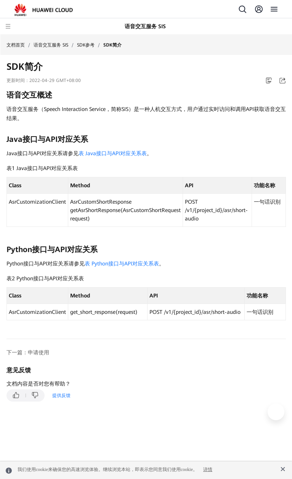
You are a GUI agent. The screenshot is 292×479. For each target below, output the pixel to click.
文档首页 (15, 45)
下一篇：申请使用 (27, 352)
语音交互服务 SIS (51, 45)
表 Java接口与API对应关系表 (113, 153)
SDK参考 (86, 45)
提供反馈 (61, 395)
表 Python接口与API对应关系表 (122, 263)
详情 (207, 469)
